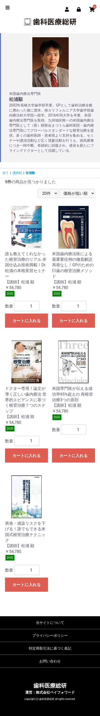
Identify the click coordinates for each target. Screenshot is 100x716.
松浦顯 (30, 173)
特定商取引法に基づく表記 (50, 648)
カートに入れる (26, 320)
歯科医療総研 (50, 686)
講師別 (17, 173)
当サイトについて (50, 623)
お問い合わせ (50, 661)
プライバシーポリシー (50, 635)
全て (6, 173)
